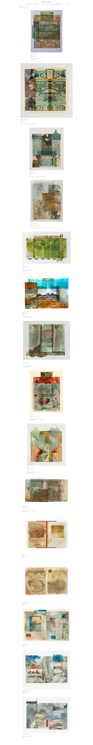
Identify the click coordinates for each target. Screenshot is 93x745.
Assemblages (20, 6)
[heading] (46, 2)
